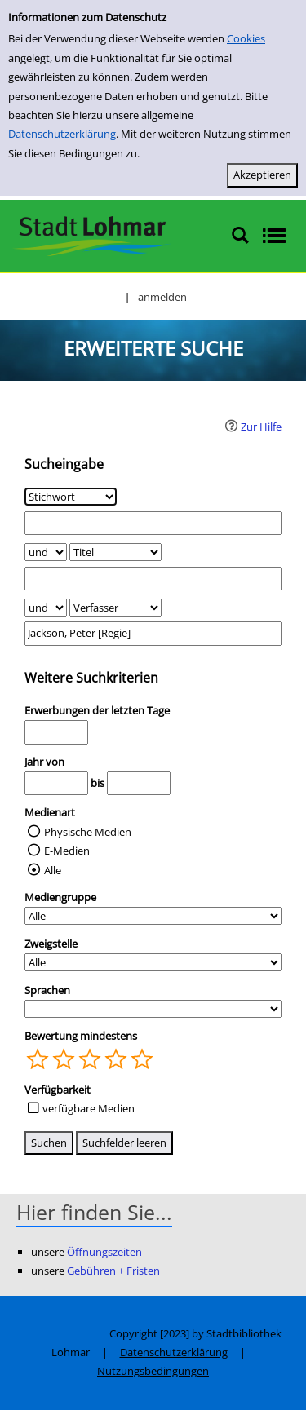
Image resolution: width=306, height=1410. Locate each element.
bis (97, 783)
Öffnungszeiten (104, 1251)
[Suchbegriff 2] (153, 578)
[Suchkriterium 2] (115, 552)
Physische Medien (87, 831)
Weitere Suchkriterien (91, 678)
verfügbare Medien (88, 1108)
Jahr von (44, 761)
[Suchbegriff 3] (153, 633)
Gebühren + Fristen (113, 1270)
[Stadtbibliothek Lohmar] (91, 235)
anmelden (162, 297)
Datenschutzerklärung (62, 133)
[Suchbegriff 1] (153, 523)
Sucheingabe (64, 464)
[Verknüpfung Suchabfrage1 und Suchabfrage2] (45, 552)
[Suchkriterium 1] (70, 497)
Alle (52, 870)
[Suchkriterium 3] (115, 608)
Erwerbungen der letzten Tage (97, 710)
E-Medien (67, 850)
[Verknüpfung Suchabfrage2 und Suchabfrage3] (45, 608)
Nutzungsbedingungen (153, 1371)
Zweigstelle (51, 943)
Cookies (246, 38)
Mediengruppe (60, 897)
